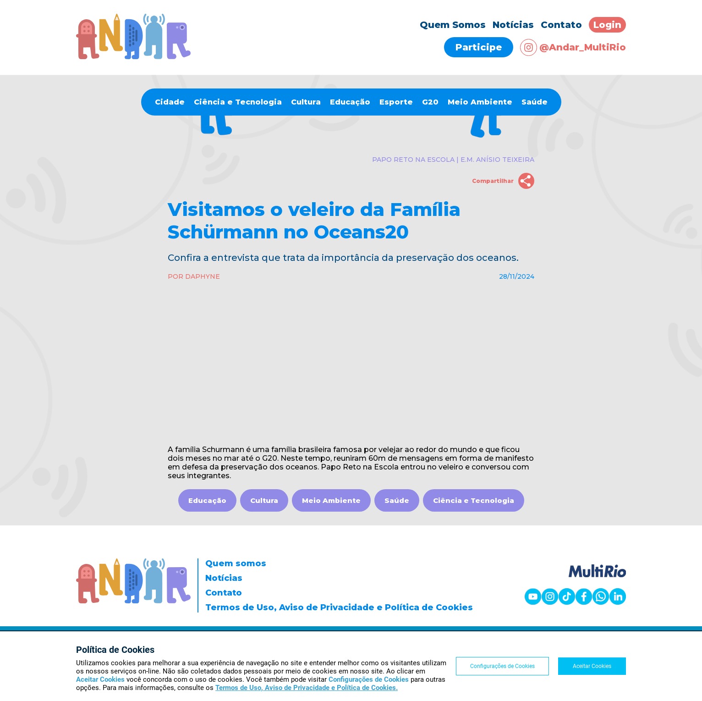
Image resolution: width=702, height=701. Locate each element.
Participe (478, 47)
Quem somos (235, 563)
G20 (430, 102)
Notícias (513, 24)
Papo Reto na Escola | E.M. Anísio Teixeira (453, 159)
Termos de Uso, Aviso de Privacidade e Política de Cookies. (306, 688)
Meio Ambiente (480, 102)
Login (607, 24)
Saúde (534, 102)
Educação (350, 102)
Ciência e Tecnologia (238, 102)
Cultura (306, 102)
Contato (561, 24)
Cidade (170, 102)
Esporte (396, 102)
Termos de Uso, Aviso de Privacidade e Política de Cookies (339, 607)
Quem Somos (453, 24)
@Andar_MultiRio (573, 47)
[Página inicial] (133, 56)
